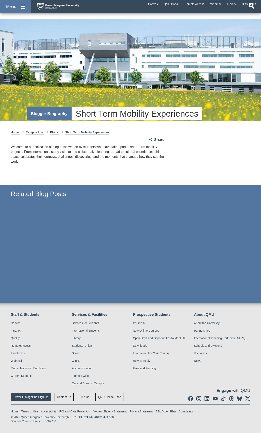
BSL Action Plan (166, 411)
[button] (15, 10)
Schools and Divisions (208, 345)
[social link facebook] (190, 398)
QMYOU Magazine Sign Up (30, 397)
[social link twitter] (247, 398)
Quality (15, 338)
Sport (75, 353)
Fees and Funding (144, 368)
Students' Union (82, 345)
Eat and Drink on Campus (88, 383)
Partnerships (202, 330)
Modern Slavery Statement (110, 411)
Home (15, 132)
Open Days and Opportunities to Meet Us (159, 338)
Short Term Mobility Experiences (87, 132)
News (197, 360)
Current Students (21, 375)
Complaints (186, 411)
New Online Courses (146, 330)
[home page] (74, 9)
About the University (207, 323)
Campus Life (35, 132)
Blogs (54, 132)
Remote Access (21, 345)
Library (76, 338)
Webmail (16, 360)
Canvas (15, 323)
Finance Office (81, 375)
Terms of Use (29, 411)
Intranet (15, 330)
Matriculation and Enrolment (28, 368)
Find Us (84, 397)
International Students (86, 330)
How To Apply (141, 360)
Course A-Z (140, 323)
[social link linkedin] (207, 398)
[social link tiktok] (223, 398)
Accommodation (82, 368)
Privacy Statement (141, 411)
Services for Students (85, 323)
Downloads (140, 345)
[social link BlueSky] (239, 398)
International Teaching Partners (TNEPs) (219, 338)
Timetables (18, 353)
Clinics (76, 360)
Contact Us (64, 397)
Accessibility (48, 411)
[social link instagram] (198, 398)
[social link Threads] (231, 398)
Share (159, 140)
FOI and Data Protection (74, 411)
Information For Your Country (151, 353)
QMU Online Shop (109, 397)
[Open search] (251, 13)
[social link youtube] (215, 398)
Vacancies (200, 353)
